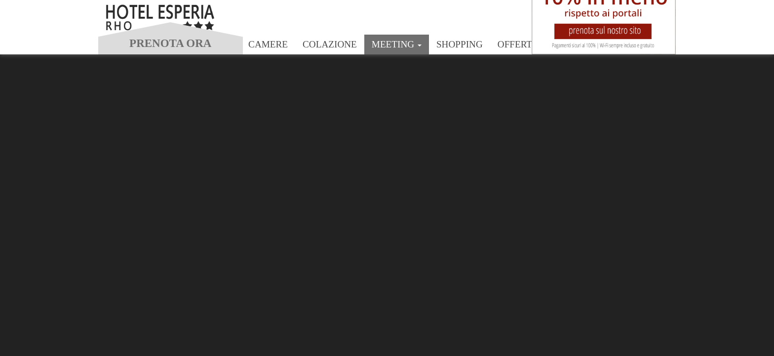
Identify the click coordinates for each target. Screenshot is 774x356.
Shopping (459, 44)
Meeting (397, 44)
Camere (268, 44)
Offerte (518, 44)
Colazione (330, 44)
